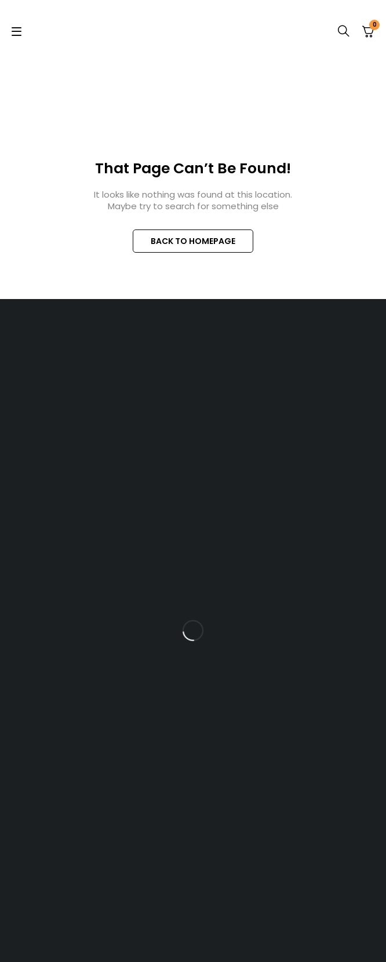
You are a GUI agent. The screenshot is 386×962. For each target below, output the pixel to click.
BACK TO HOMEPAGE (193, 241)
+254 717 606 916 (205, 450)
